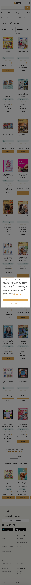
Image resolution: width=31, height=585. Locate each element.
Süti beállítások (15, 303)
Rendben (15, 300)
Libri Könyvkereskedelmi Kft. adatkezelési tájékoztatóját (12, 295)
